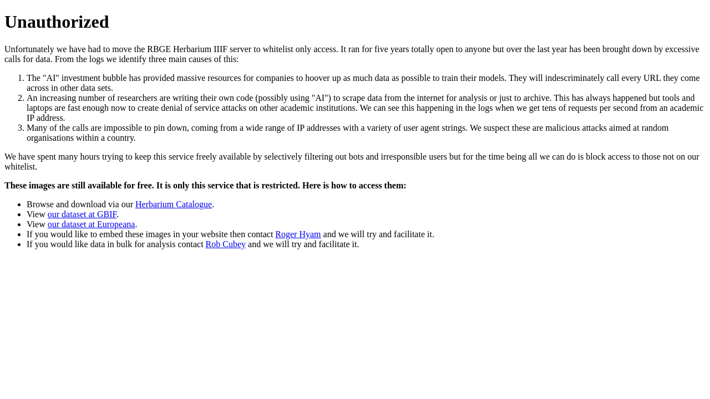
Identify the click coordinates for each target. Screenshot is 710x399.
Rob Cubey (226, 244)
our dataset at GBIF (82, 214)
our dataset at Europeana (91, 224)
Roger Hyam (298, 234)
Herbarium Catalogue (173, 204)
